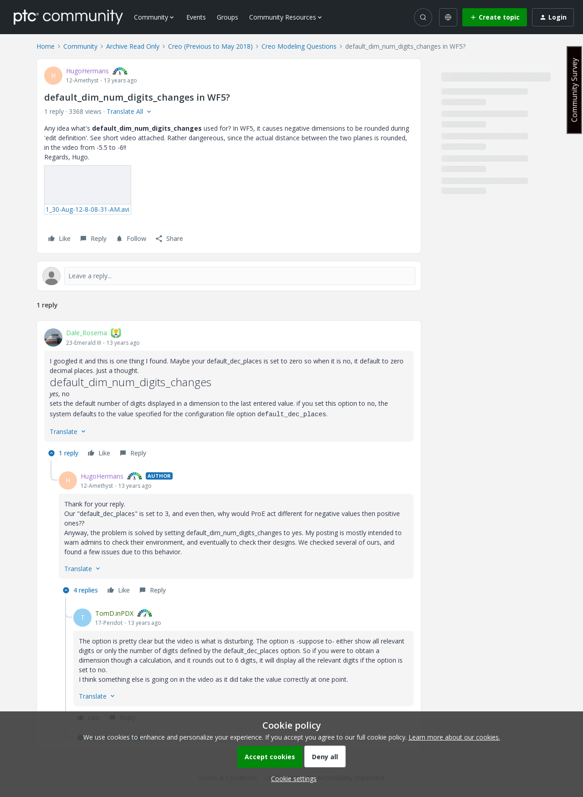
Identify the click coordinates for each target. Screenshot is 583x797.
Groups (227, 17)
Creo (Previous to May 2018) (210, 46)
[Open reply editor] (229, 276)
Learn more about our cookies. (454, 737)
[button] (494, 17)
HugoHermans (87, 70)
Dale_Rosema (86, 332)
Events (196, 17)
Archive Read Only (132, 46)
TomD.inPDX (114, 613)
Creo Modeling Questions (299, 46)
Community (80, 46)
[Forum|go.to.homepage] (68, 17)
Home (45, 46)
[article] (229, 394)
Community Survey (574, 90)
